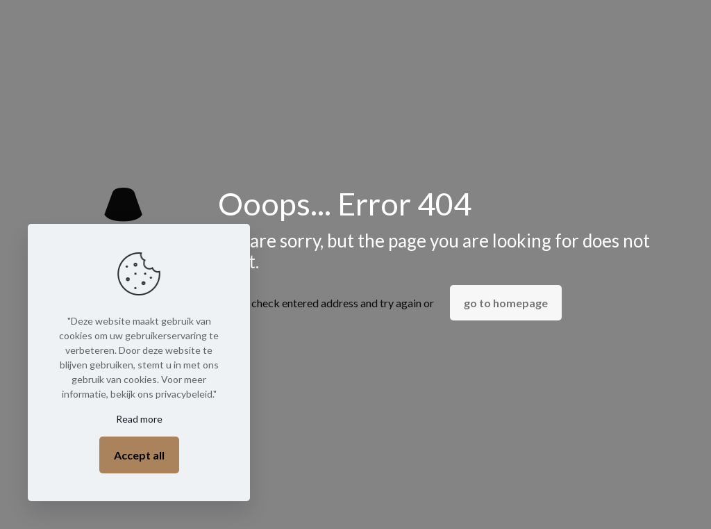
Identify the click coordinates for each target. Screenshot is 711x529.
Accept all (139, 455)
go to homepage (506, 302)
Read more (139, 419)
